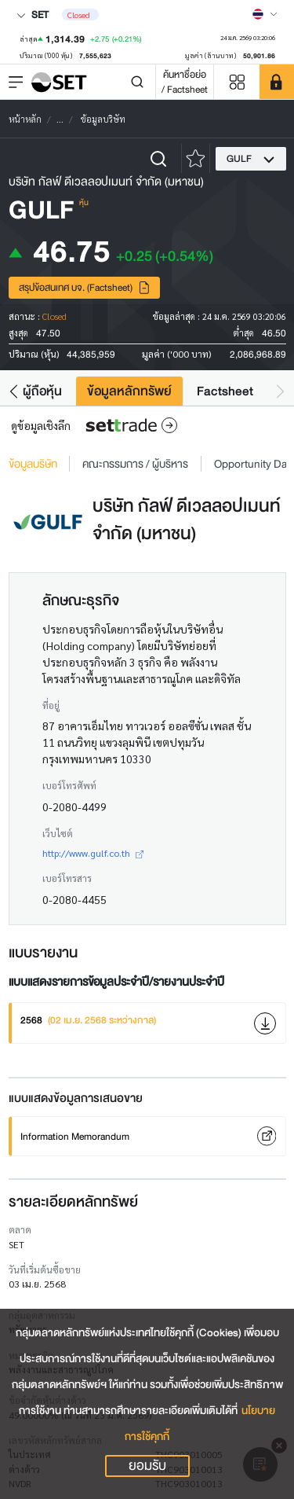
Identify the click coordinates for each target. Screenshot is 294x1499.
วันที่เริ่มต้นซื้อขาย (45, 1269)
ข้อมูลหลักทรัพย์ (129, 391)
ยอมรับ (147, 1466)
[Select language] (265, 14)
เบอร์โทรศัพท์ (69, 785)
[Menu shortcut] (237, 82)
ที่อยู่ (51, 705)
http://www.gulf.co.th (92, 853)
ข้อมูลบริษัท (33, 464)
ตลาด (20, 1229)
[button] (13, 391)
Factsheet (225, 391)
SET (32, 14)
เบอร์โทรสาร (67, 878)
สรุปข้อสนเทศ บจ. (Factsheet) (85, 287)
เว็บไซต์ (57, 833)
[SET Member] (277, 81)
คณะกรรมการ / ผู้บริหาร (135, 464)
